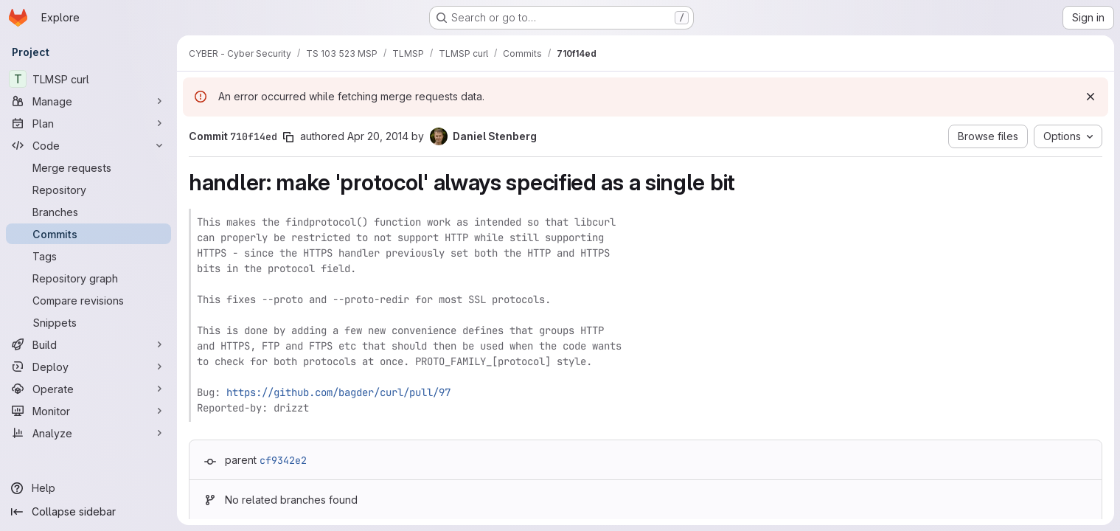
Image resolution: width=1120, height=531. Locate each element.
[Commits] (88, 233)
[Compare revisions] (88, 300)
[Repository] (88, 189)
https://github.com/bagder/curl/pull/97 (338, 392)
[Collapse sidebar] (88, 512)
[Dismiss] (1090, 96)
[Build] (88, 344)
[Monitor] (88, 410)
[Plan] (88, 123)
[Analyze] (88, 433)
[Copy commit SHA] (288, 137)
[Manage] (88, 101)
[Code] (88, 145)
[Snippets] (88, 322)
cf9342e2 (283, 460)
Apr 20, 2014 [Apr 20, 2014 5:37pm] (377, 136)
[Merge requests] (88, 167)
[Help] (88, 488)
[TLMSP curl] (88, 79)
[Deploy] (88, 366)
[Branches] (88, 211)
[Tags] (88, 256)
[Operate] (88, 388)
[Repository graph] (88, 278)
